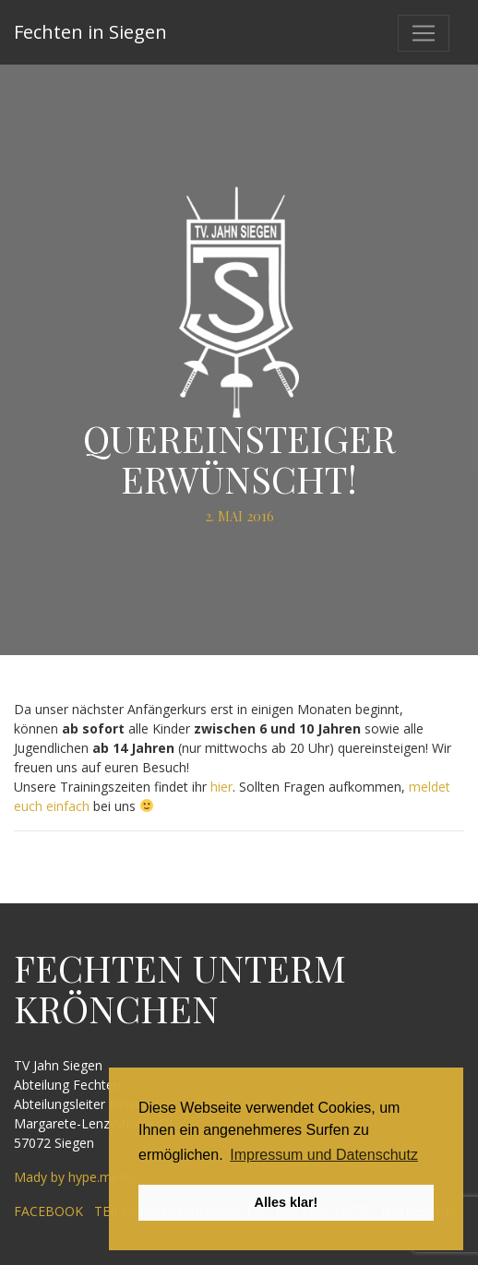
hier (221, 786)
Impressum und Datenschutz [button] (324, 1155)
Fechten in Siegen (90, 31)
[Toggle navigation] (423, 33)
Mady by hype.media (75, 1177)
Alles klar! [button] (286, 1202)
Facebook (48, 1211)
